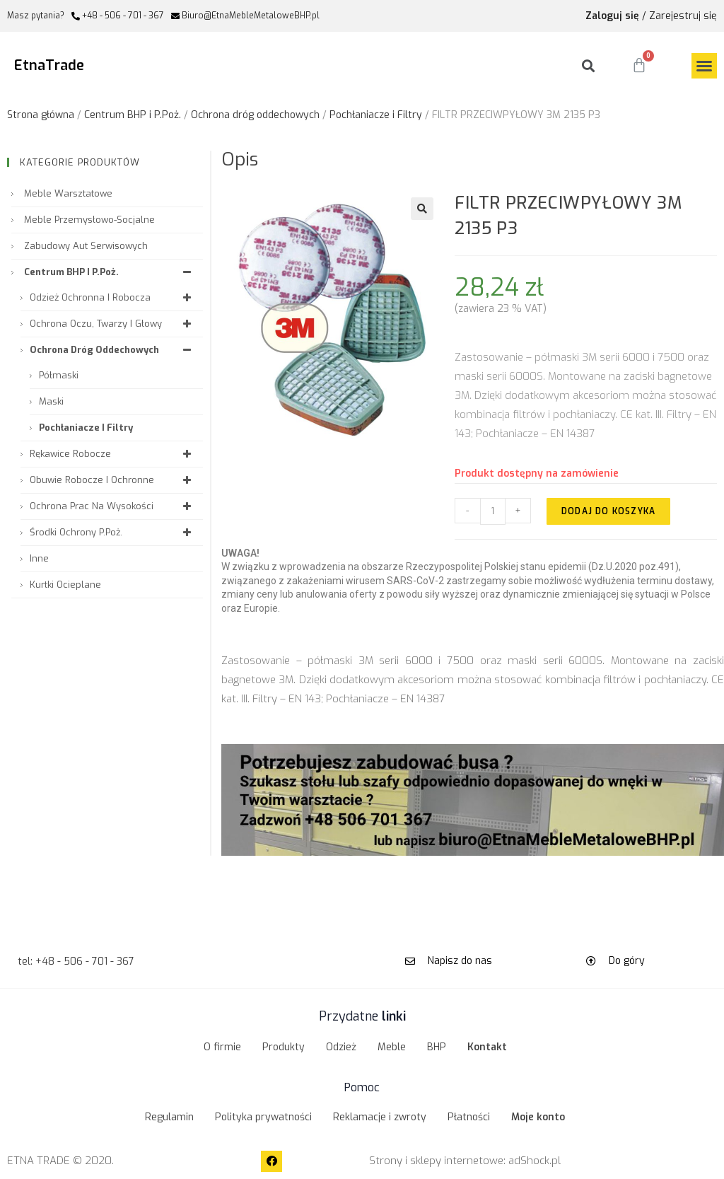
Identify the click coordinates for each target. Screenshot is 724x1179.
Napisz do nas (460, 961)
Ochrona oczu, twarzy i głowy (113, 324)
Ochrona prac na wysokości (113, 506)
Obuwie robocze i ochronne (113, 480)
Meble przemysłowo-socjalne (89, 220)
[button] (704, 66)
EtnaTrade (49, 65)
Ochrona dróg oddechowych (255, 115)
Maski (51, 401)
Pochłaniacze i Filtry (375, 115)
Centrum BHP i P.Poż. (132, 115)
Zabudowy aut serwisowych (86, 246)
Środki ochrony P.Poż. (113, 532)
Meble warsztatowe (68, 193)
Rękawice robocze (113, 454)
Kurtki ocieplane (65, 585)
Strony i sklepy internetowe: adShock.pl (465, 1161)
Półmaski (58, 375)
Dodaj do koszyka (608, 511)
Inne (39, 558)
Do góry (627, 961)
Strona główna (40, 115)
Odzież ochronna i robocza (113, 297)
